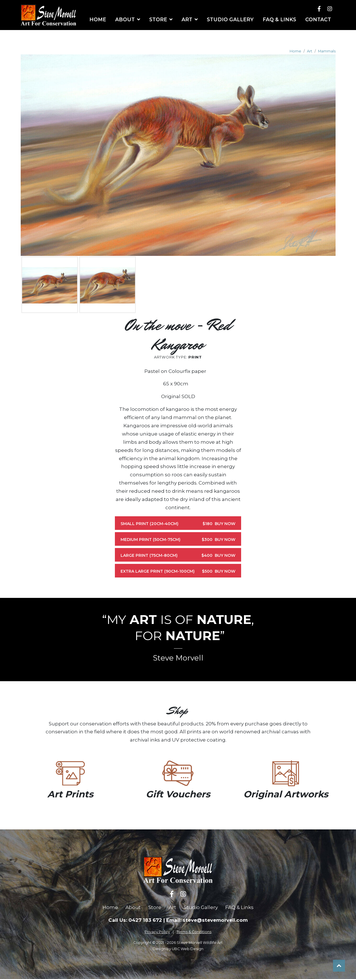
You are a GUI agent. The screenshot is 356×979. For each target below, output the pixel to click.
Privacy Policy (157, 932)
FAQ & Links (239, 907)
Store (154, 907)
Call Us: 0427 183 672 (135, 920)
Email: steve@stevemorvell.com (207, 920)
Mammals (327, 51)
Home (295, 51)
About (133, 907)
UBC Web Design (187, 949)
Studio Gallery (201, 907)
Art (309, 51)
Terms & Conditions (193, 932)
